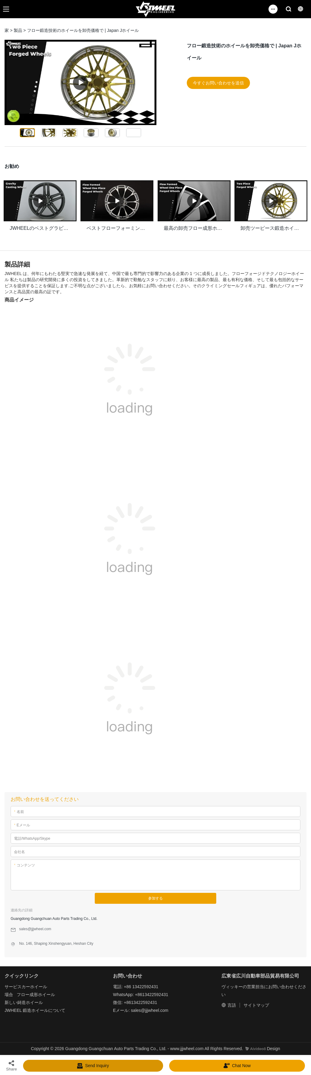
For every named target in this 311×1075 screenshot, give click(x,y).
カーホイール (34, 985)
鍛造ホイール (35, 1009)
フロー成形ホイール (36, 993)
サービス (13, 985)
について (56, 1009)
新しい (11, 1001)
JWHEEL (13, 1009)
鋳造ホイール (30, 1001)
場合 (9, 993)
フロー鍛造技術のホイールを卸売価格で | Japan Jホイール (83, 30)
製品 (18, 30)
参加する (155, 897)
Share (11, 1065)
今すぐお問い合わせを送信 (218, 82)
